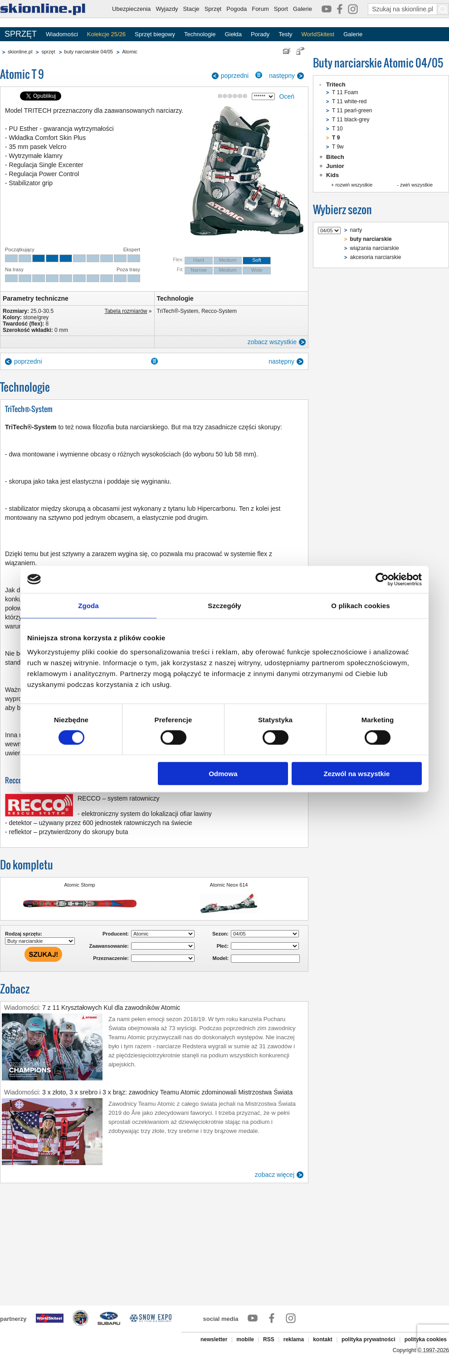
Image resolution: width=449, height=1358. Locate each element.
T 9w (338, 147)
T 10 (337, 128)
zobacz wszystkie (272, 341)
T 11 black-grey (350, 119)
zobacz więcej (274, 1174)
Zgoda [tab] (88, 605)
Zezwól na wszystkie (357, 773)
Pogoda (236, 8)
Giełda (233, 34)
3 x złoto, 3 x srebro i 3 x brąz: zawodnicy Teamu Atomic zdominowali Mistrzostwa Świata (167, 1092)
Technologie (199, 34)
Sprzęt (213, 8)
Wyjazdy (167, 8)
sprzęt (48, 51)
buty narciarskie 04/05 (88, 51)
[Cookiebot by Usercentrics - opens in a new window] (382, 579)
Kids (332, 175)
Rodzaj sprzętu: (23, 933)
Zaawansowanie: (109, 946)
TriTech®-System (178, 311)
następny (282, 75)
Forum (260, 8)
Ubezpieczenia (131, 8)
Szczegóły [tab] (224, 605)
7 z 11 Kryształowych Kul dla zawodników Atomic (111, 1007)
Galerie (302, 8)
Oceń (286, 96)
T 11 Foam (345, 92)
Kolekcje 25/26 (106, 34)
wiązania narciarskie (374, 248)
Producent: (115, 933)
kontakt (322, 1339)
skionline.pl (20, 51)
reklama (293, 1339)
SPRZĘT (21, 33)
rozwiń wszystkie (353, 184)
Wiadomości (62, 34)
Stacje (191, 8)
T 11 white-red (349, 101)
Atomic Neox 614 (229, 885)
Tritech (336, 84)
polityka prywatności (368, 1339)
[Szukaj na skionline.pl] (443, 9)
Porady (260, 34)
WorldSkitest (318, 34)
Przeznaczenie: (111, 958)
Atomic (129, 51)
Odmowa (223, 773)
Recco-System (219, 311)
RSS (268, 1339)
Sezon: (220, 933)
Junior (335, 166)
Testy (285, 34)
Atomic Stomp (79, 885)
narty (356, 230)
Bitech (335, 157)
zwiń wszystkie (416, 184)
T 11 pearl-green (352, 110)
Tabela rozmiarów (125, 311)
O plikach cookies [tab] (360, 605)
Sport (281, 8)
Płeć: (223, 946)
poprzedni (235, 75)
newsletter (213, 1339)
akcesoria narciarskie (375, 257)
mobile (245, 1339)
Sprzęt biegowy (155, 34)
